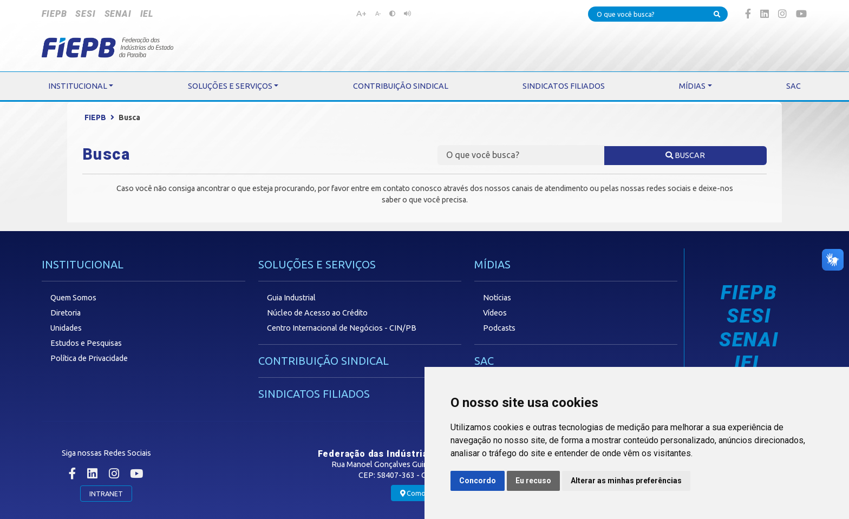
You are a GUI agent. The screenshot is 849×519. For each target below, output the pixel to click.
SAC (484, 360)
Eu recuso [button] (533, 480)
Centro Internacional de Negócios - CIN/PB (341, 328)
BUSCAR (685, 155)
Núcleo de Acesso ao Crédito (317, 312)
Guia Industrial (291, 297)
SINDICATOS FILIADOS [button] (564, 86)
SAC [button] (793, 86)
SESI (85, 14)
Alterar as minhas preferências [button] (626, 480)
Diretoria (65, 312)
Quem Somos (73, 297)
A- (378, 13)
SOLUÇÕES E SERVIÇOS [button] (230, 86)
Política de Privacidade (89, 358)
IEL (146, 14)
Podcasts (499, 328)
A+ (361, 13)
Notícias (497, 297)
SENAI (118, 14)
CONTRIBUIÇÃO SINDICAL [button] (400, 86)
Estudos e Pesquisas (86, 343)
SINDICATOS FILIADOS (314, 393)
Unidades (66, 328)
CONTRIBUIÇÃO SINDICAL (323, 360)
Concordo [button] (477, 480)
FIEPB (54, 14)
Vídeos (495, 312)
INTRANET (106, 493)
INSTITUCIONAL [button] (77, 86)
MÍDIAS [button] (692, 86)
